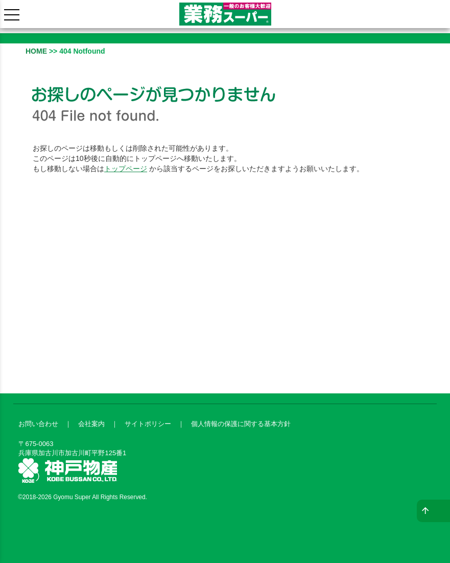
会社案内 (91, 424)
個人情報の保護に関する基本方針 (241, 424)
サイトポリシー (148, 424)
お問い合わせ (38, 424)
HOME (36, 51)
